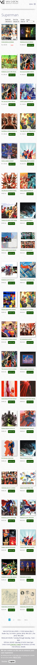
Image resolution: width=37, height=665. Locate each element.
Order (23, 19)
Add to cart (30, 45)
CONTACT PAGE (15, 644)
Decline (4, 661)
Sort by (15, 19)
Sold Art (8, 19)
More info (17, 657)
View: (28, 19)
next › (19, 620)
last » (26, 620)
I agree (12, 661)
